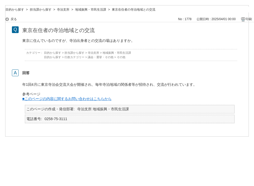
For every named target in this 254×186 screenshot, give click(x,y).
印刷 (249, 19)
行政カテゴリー (74, 57)
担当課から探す (41, 9)
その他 (121, 57)
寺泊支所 (63, 9)
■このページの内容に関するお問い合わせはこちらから (67, 99)
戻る (14, 19)
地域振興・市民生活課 (90, 9)
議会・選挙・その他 (100, 57)
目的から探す (14, 9)
